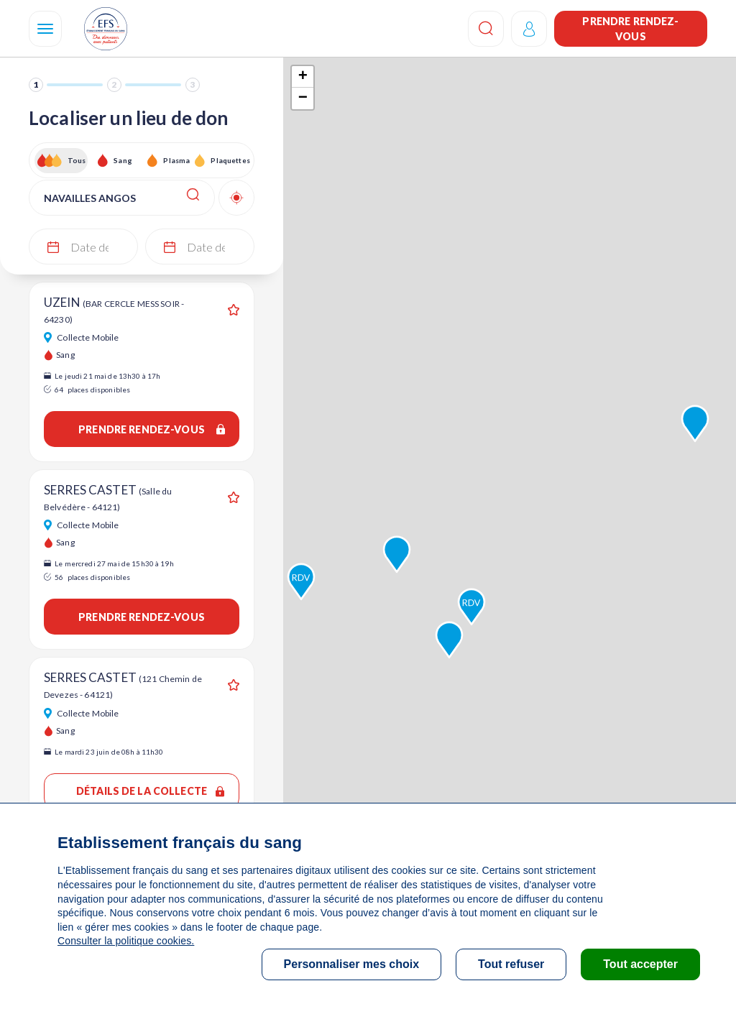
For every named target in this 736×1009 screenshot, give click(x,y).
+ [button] (303, 77)
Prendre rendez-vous (630, 28)
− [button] (303, 98)
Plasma (176, 160)
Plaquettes (230, 160)
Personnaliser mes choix (352, 964)
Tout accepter (640, 964)
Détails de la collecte (150, 791)
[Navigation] (45, 29)
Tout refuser (511, 964)
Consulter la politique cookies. (126, 940)
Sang (123, 160)
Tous (77, 160)
